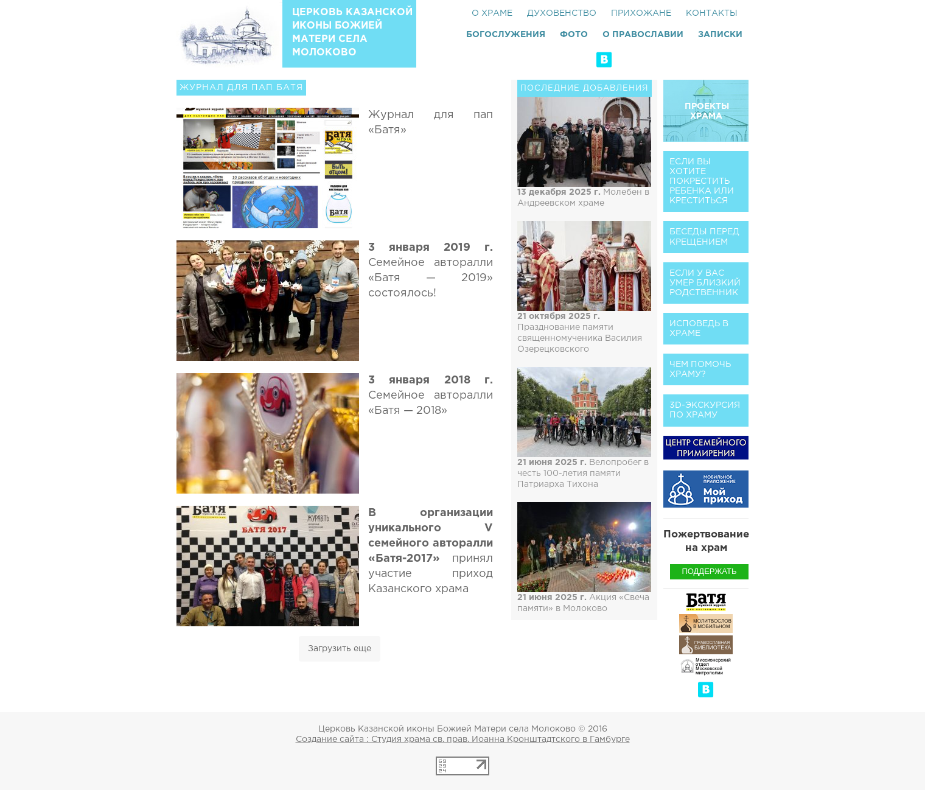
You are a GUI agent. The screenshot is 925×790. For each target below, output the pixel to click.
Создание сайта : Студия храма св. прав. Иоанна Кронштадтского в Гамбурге (463, 739)
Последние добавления (584, 88)
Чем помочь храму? (700, 369)
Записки (720, 34)
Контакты (712, 13)
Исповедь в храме (698, 328)
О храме (492, 13)
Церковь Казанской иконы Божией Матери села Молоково (352, 32)
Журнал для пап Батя (241, 87)
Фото (574, 34)
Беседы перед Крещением (704, 236)
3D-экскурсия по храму (704, 410)
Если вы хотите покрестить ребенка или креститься (701, 181)
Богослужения (505, 34)
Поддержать (709, 571)
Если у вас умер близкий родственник (705, 283)
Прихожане (641, 13)
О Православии (642, 34)
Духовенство (561, 13)
